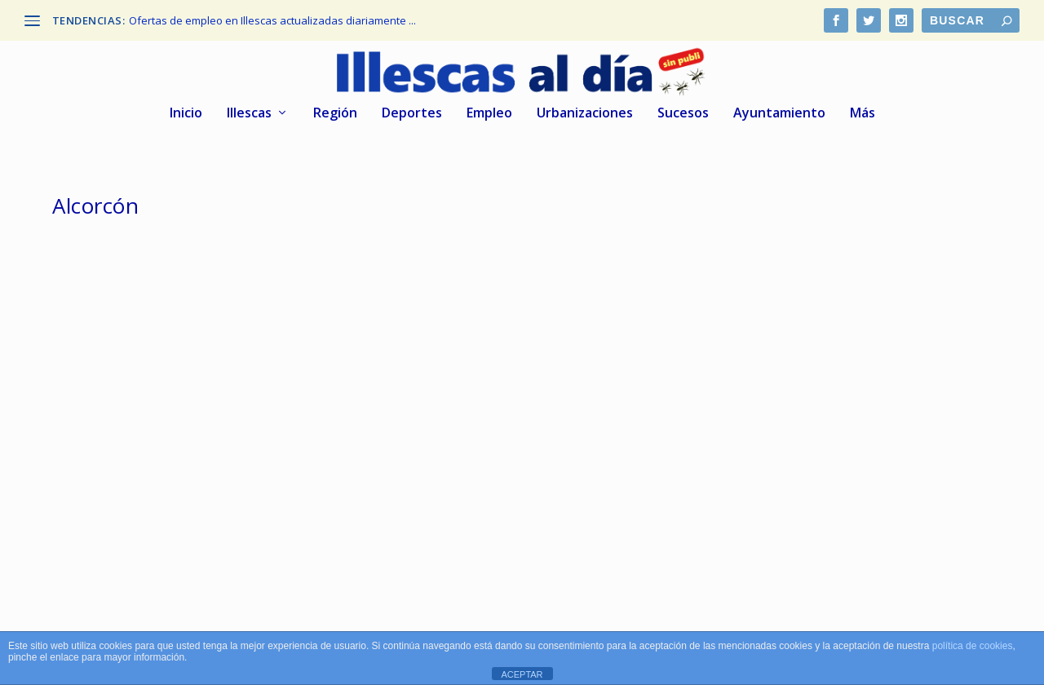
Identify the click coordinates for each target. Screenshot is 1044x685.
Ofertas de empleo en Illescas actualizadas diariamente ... (272, 20)
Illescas (249, 114)
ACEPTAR (521, 674)
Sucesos (683, 114)
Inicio (186, 114)
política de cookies (972, 646)
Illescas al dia (118, 473)
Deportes (412, 114)
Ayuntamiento (779, 114)
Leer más (104, 548)
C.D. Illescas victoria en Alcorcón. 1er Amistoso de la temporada (186, 439)
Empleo (489, 114)
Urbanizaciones (585, 114)
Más (862, 114)
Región (335, 114)
